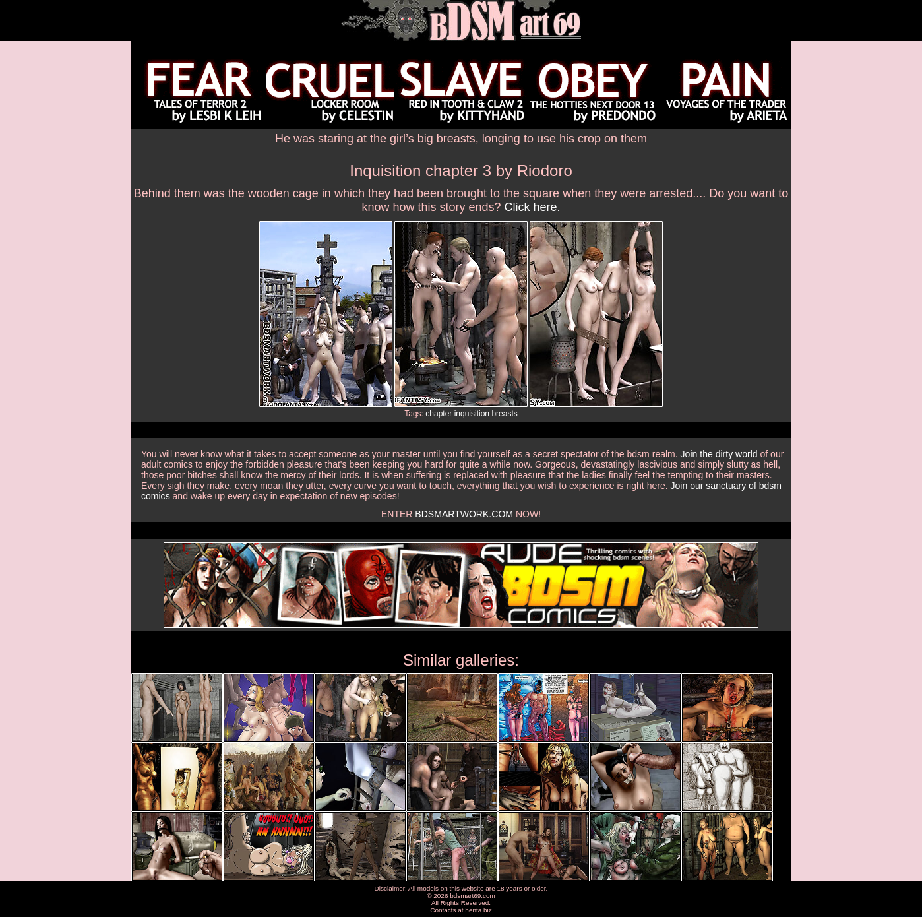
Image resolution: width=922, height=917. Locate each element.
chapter (438, 413)
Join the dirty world (719, 454)
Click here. (533, 207)
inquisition (471, 413)
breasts (504, 413)
